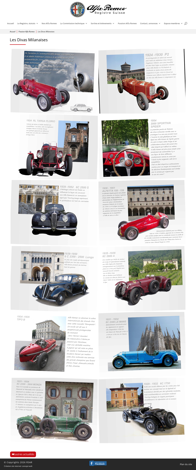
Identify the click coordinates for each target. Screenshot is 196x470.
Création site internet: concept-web (18, 466)
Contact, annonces (149, 23)
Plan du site (186, 464)
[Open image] (54, 82)
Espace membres (172, 23)
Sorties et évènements (101, 23)
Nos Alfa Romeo (49, 23)
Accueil (10, 23)
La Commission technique (72, 23)
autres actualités (24, 454)
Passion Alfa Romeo (127, 23)
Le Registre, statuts (26, 23)
